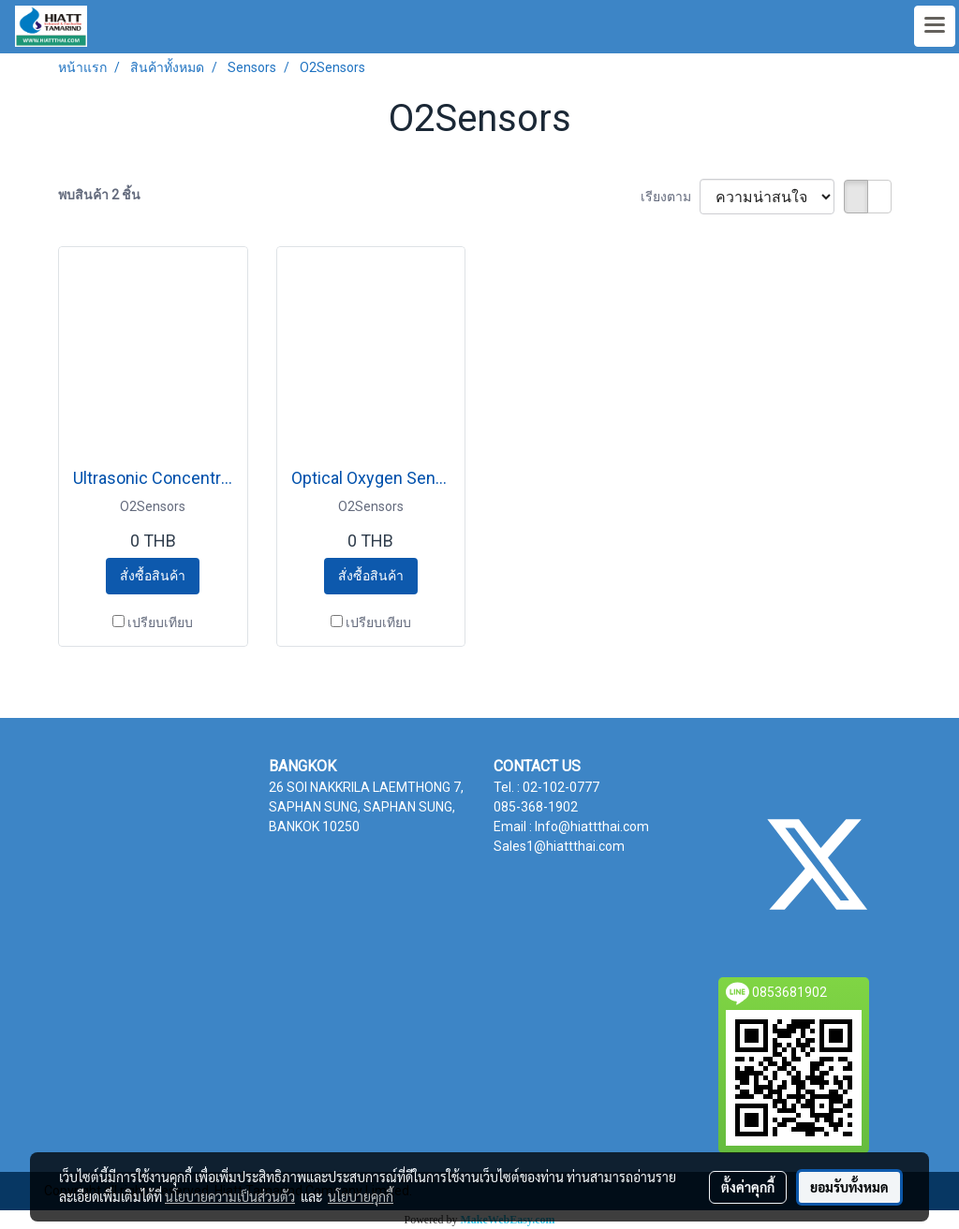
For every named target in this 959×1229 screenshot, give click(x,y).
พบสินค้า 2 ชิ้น (99, 194)
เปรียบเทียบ (160, 622)
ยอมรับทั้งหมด (849, 1186)
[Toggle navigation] (934, 26)
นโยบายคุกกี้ (360, 1196)
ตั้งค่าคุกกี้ (748, 1186)
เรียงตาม (670, 196)
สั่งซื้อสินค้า (152, 575)
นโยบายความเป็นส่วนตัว (230, 1196)
